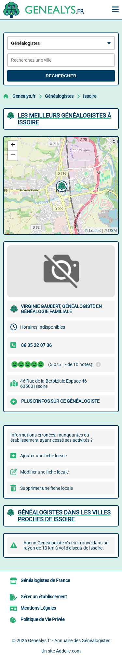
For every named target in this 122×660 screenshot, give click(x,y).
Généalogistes (59, 96)
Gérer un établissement (43, 596)
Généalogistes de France (45, 580)
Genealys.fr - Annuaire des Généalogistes (69, 640)
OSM (112, 230)
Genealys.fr (23, 96)
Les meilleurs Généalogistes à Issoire (64, 119)
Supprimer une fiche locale (46, 488)
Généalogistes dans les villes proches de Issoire (64, 516)
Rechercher (61, 75)
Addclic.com (68, 651)
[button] (61, 185)
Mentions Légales (38, 608)
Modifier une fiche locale (44, 472)
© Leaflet (93, 230)
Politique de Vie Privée (42, 619)
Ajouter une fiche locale (43, 455)
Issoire (89, 96)
